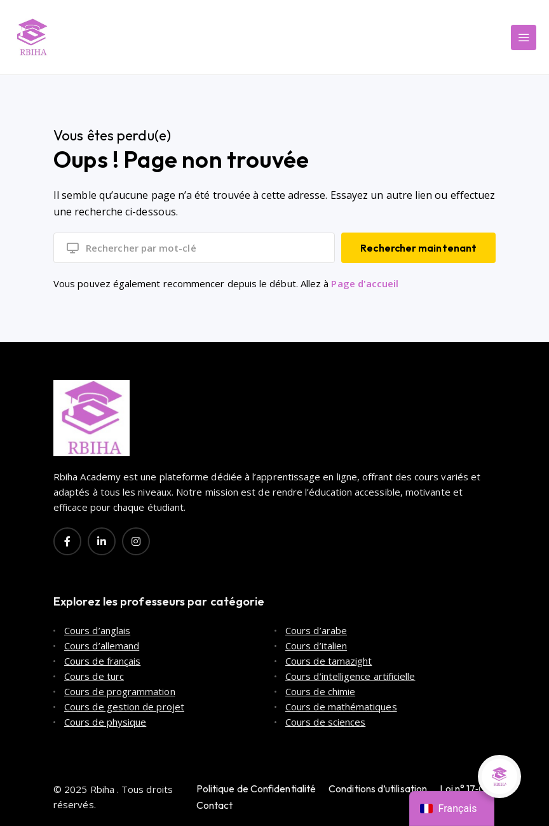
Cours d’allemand (101, 645)
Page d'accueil (364, 283)
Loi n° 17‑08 (465, 788)
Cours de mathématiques (341, 706)
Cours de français (102, 660)
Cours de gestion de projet (124, 706)
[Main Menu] (523, 37)
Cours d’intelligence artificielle (350, 676)
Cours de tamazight (328, 660)
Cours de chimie (320, 691)
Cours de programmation (119, 691)
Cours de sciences (325, 721)
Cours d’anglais (97, 630)
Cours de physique (105, 721)
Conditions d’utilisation (378, 788)
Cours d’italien (316, 645)
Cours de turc (94, 676)
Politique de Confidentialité (256, 788)
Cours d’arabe (316, 630)
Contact (214, 805)
